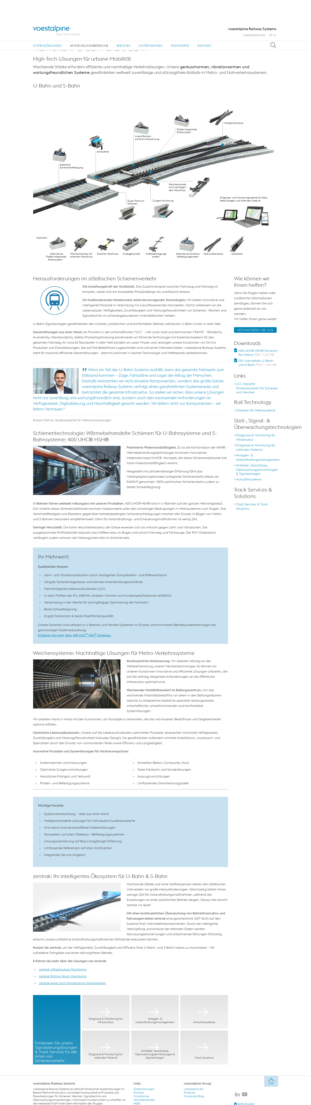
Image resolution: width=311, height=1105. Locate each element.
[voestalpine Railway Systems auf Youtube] (244, 1094)
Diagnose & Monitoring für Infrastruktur (255, 437)
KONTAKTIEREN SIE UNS (255, 330)
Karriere (138, 1092)
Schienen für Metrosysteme (255, 410)
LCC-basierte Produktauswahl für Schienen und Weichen (257, 388)
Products (189, 1092)
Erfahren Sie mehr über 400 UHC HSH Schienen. (75, 635)
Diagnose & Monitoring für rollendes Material (255, 447)
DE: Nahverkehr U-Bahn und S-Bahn (257, 363)
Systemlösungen (47, 26)
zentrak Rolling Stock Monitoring (62, 976)
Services (123, 26)
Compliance (141, 1096)
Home (39, 38)
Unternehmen (150, 26)
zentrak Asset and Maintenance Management (72, 983)
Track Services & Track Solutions (252, 506)
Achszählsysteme (248, 479)
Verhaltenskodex (144, 1100)
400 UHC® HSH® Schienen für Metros (258, 353)
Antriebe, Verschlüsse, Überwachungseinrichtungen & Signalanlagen (257, 469)
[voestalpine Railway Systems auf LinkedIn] (237, 1094)
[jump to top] (271, 1081)
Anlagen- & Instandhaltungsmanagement (257, 457)
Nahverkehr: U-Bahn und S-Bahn (100, 38)
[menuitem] (47, 25)
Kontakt (204, 26)
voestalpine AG (254, 15)
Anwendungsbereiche (89, 26)
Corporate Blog (194, 1096)
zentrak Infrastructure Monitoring (63, 969)
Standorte (180, 26)
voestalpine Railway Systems (54, 1083)
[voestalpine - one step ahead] (57, 10)
